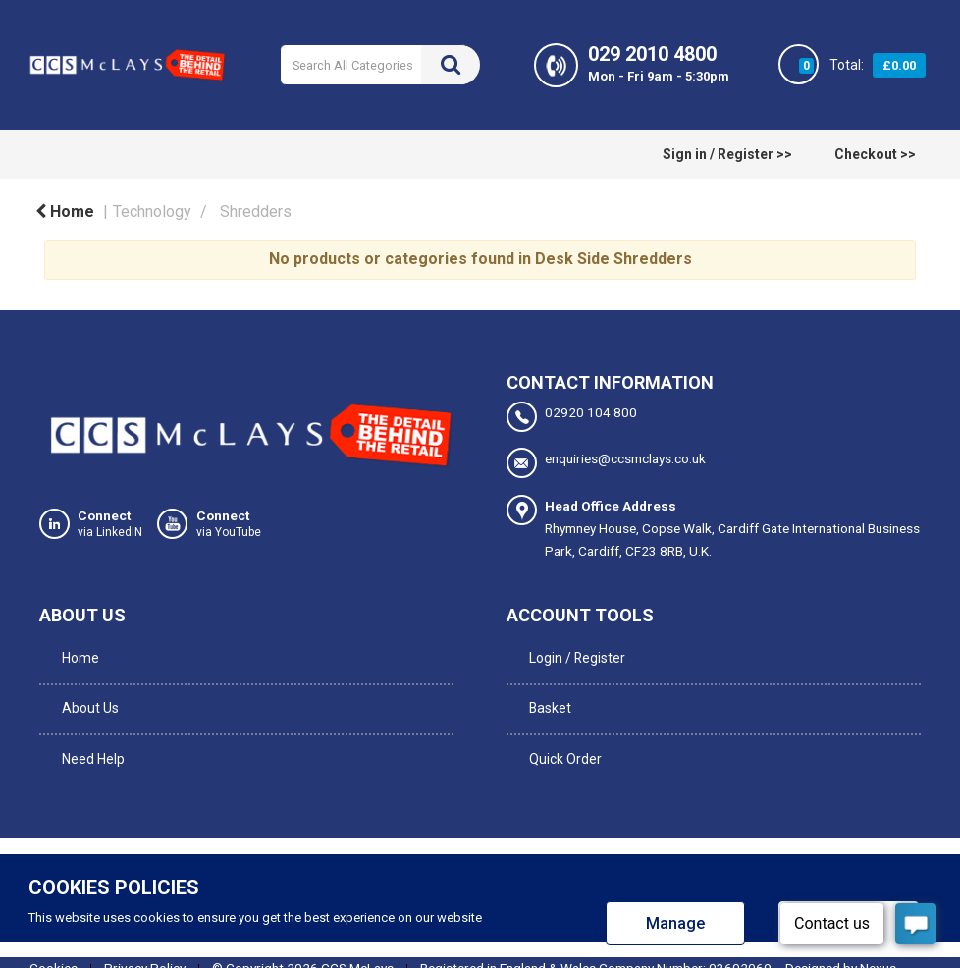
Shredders (256, 211)
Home (64, 211)
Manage (675, 889)
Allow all (849, 889)
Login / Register (572, 650)
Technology (152, 211)
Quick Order (561, 730)
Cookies (53, 933)
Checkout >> (875, 154)
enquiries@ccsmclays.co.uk (606, 462)
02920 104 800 (572, 417)
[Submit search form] (450, 64)
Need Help (89, 730)
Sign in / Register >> (727, 154)
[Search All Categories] (380, 64)
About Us (86, 690)
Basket (546, 690)
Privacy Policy (145, 933)
